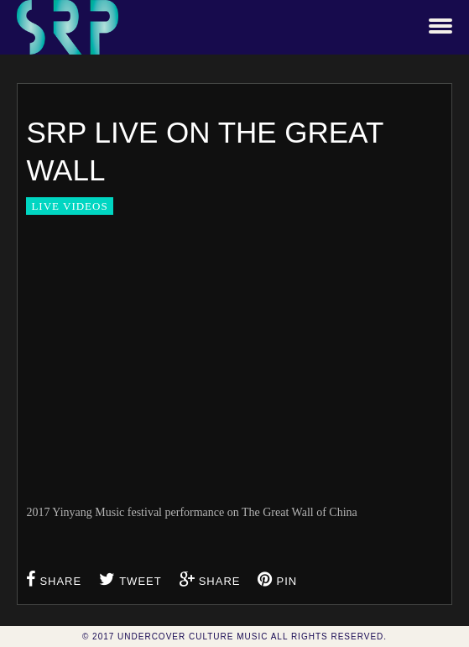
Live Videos (69, 206)
